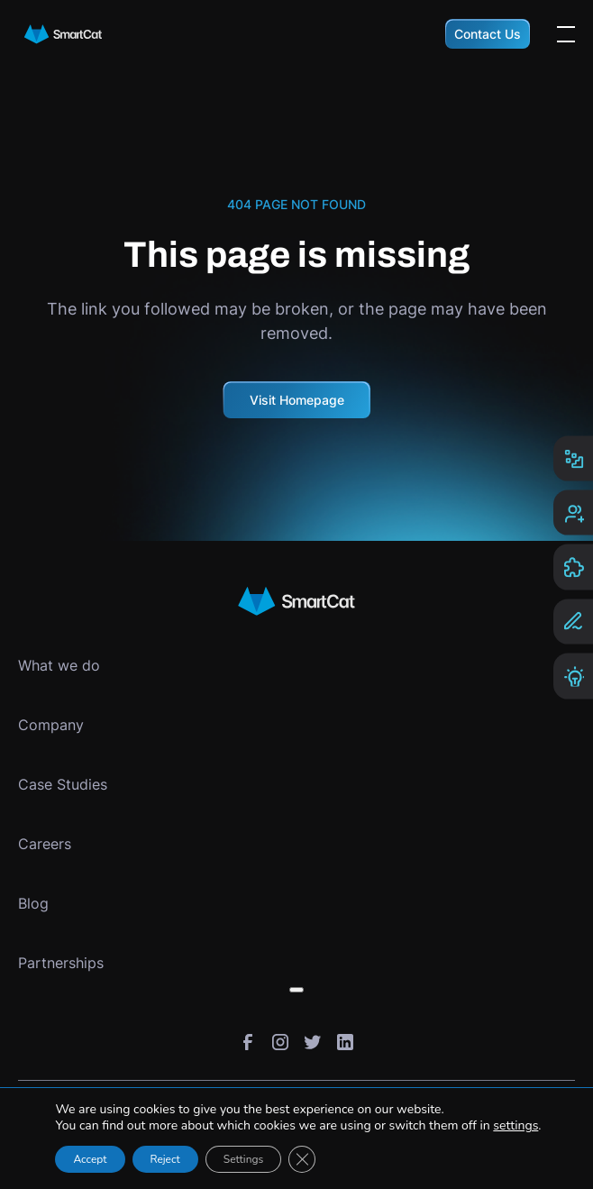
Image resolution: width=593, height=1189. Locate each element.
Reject (165, 1159)
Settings (243, 1159)
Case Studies (62, 784)
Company (51, 725)
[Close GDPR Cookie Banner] (301, 1159)
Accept (89, 1159)
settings (515, 1126)
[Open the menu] (566, 34)
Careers (44, 844)
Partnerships (61, 963)
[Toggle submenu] (296, 989)
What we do (59, 665)
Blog (33, 903)
